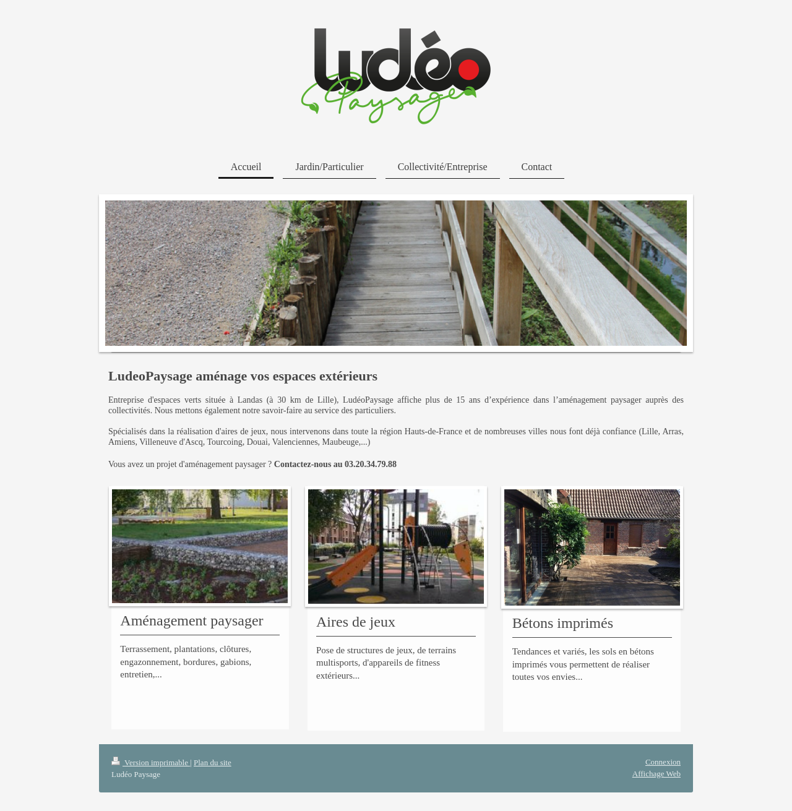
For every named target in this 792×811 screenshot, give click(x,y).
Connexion (663, 761)
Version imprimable (150, 762)
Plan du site (212, 762)
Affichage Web (656, 773)
